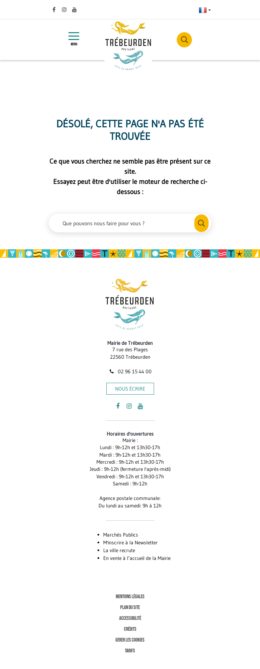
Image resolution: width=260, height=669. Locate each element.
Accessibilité (130, 618)
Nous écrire (130, 388)
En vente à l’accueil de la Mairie (137, 558)
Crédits (130, 629)
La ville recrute (119, 550)
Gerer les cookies (130, 640)
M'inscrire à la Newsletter (130, 542)
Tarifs (130, 651)
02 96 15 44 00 (130, 371)
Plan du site (130, 607)
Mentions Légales (130, 596)
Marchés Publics (120, 534)
